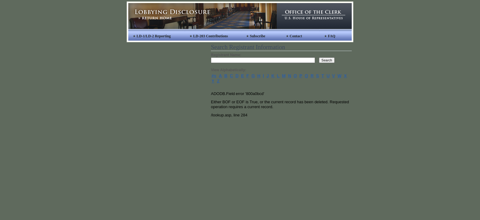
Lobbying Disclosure (202, 16)
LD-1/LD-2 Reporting (154, 36)
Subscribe (257, 36)
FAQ (331, 36)
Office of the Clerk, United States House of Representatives (314, 16)
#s (214, 75)
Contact (296, 36)
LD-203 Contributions (210, 36)
